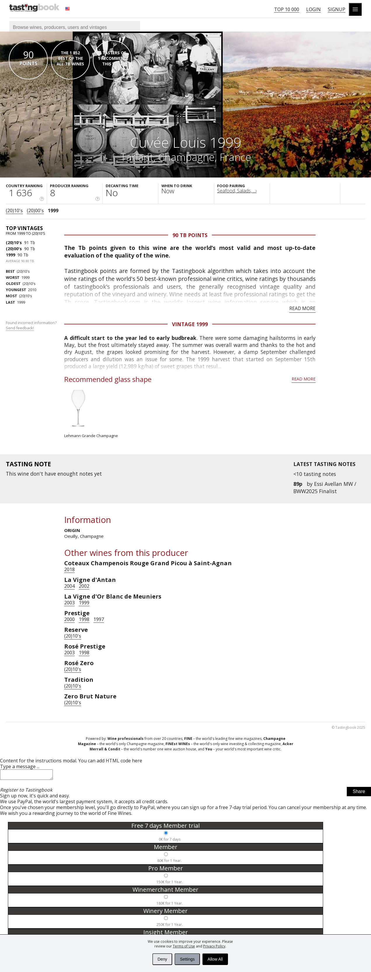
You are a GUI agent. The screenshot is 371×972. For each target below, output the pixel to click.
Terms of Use (184, 946)
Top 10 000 (286, 9)
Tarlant (136, 157)
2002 (84, 586)
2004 (69, 586)
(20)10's (14, 210)
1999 (53, 210)
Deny (162, 959)
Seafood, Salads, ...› (237, 190)
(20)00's (35, 210)
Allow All (215, 959)
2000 (69, 619)
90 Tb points (190, 235)
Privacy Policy (214, 946)
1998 (84, 619)
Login (313, 9)
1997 (98, 619)
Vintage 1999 (190, 324)
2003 (69, 602)
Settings (187, 959)
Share (359, 793)
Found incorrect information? (32, 325)
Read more (302, 308)
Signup (336, 9)
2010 (21, 289)
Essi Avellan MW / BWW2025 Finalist (324, 487)
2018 (69, 569)
